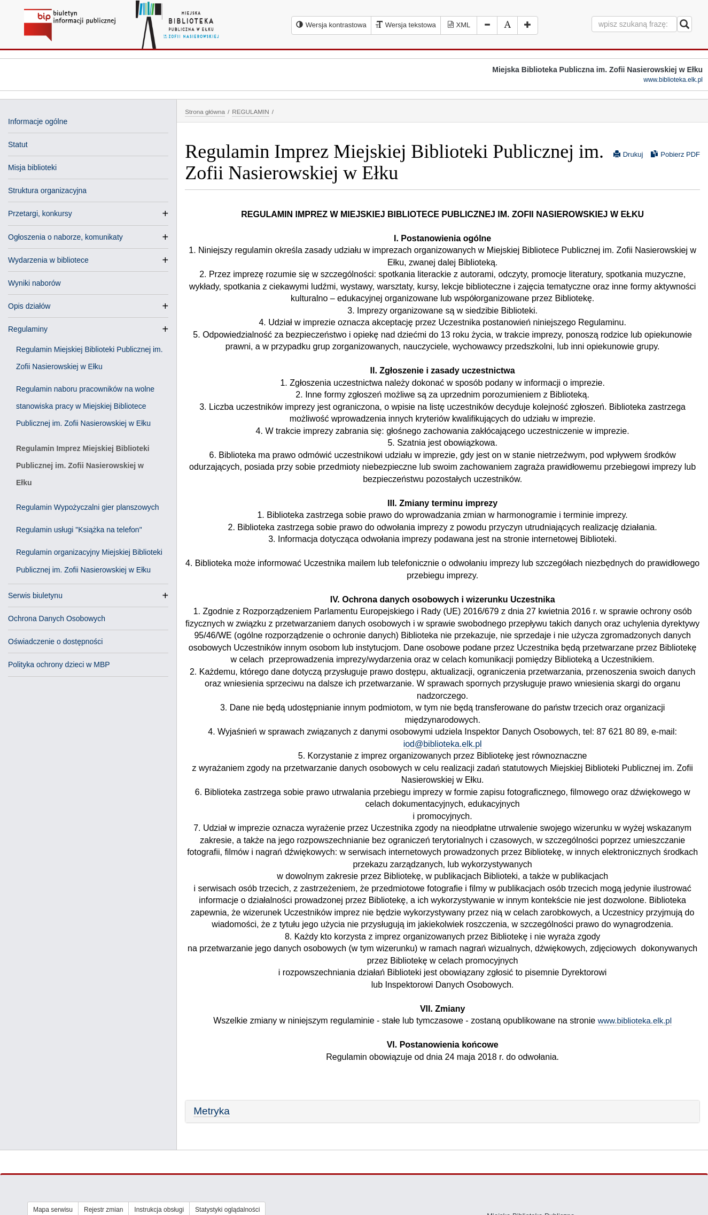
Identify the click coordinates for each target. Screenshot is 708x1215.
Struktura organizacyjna (47, 190)
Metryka (211, 1111)
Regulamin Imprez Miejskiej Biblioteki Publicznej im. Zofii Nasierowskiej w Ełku (83, 465)
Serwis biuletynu (35, 595)
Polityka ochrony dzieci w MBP (59, 664)
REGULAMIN (250, 111)
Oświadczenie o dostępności (55, 641)
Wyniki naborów (34, 283)
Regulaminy (28, 329)
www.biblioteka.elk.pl (673, 79)
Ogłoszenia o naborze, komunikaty (65, 237)
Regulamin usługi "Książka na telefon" (79, 529)
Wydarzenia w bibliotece (48, 260)
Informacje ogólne (37, 121)
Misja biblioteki (32, 167)
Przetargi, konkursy (40, 213)
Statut (18, 144)
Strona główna (205, 111)
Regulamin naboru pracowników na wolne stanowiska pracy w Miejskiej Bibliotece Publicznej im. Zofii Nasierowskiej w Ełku (85, 406)
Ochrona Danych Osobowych (56, 618)
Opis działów (29, 306)
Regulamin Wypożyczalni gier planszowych (87, 507)
